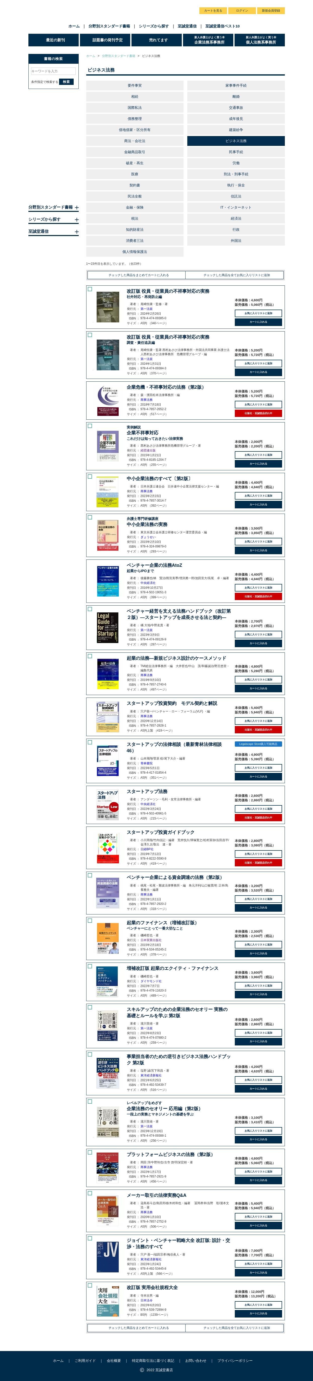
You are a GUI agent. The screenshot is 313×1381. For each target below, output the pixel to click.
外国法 (236, 241)
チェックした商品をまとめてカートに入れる (139, 275)
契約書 (134, 185)
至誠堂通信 (187, 26)
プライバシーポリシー (235, 1361)
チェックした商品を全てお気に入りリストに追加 (237, 275)
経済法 (236, 218)
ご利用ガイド (137, 5)
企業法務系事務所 (213, 40)
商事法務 (147, 400)
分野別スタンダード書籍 (109, 26)
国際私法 (135, 108)
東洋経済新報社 (151, 1075)
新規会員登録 (271, 10)
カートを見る (213, 10)
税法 (134, 218)
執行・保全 (236, 185)
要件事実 (135, 85)
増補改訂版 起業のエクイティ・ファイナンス (172, 968)
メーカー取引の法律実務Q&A (157, 1195)
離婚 (236, 96)
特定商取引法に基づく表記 (153, 1361)
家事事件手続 (236, 85)
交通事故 (236, 108)
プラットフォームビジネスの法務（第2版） (171, 1154)
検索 (66, 82)
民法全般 (135, 196)
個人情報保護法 (134, 252)
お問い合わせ (182, 5)
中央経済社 (148, 583)
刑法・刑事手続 (236, 174)
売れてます (158, 40)
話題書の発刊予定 (108, 40)
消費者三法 (135, 241)
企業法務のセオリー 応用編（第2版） (179, 1109)
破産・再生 (135, 163)
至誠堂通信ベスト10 (222, 26)
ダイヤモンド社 (151, 981)
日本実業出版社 (151, 940)
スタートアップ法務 (147, 791)
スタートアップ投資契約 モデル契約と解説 (172, 703)
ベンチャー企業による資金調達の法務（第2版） (175, 877)
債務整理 (135, 119)
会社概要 (160, 5)
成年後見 (236, 119)
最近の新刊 (55, 40)
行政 (236, 229)
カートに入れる (258, 321)
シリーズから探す (154, 26)
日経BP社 (147, 849)
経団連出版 (148, 450)
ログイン (242, 10)
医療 (134, 174)
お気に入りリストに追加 (258, 313)
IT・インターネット (236, 207)
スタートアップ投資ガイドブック (161, 832)
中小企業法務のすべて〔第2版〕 (160, 478)
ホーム (74, 26)
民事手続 (236, 152)
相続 (134, 96)
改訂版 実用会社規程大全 (152, 1287)
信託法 (236, 196)
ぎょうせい (148, 537)
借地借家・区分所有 (135, 130)
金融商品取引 (134, 152)
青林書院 (147, 763)
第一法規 (147, 309)
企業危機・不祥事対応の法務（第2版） (166, 387)
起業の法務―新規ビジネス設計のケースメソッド (176, 658)
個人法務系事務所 (265, 40)
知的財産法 (135, 229)
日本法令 (147, 1300)
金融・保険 (135, 207)
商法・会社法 (134, 141)
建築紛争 (236, 130)
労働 (236, 163)
